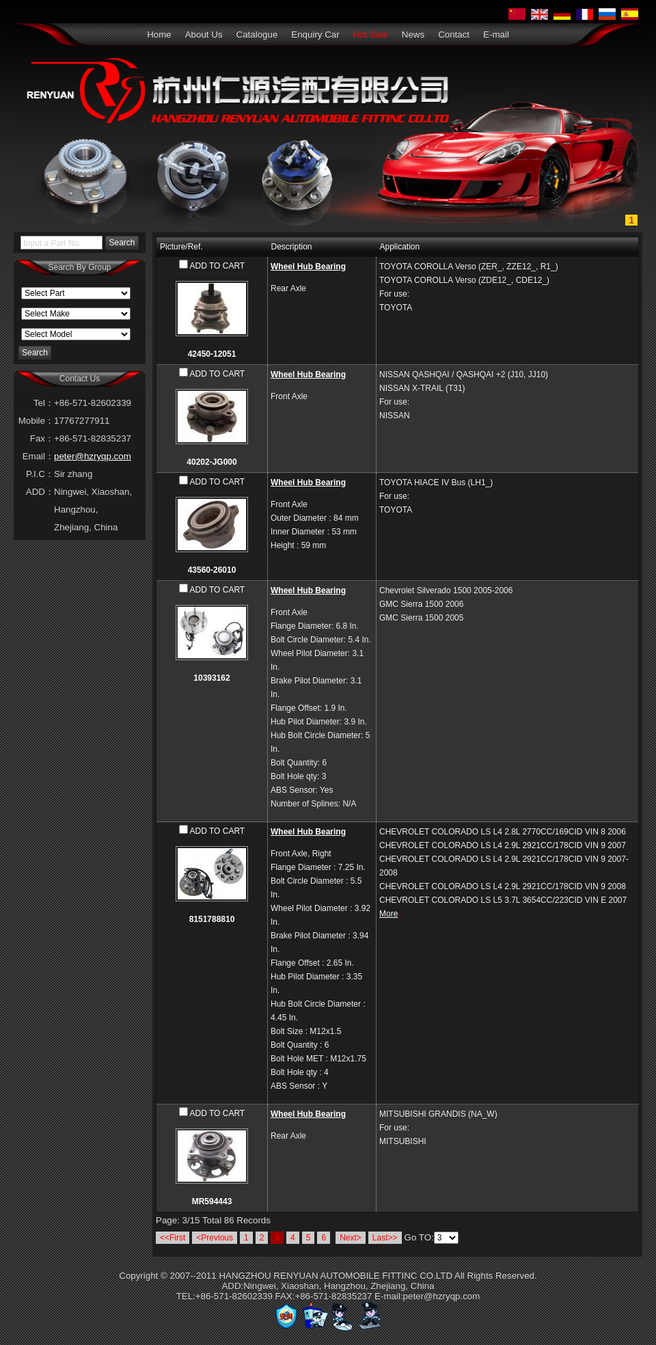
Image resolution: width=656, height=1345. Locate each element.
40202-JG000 (211, 462)
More (388, 914)
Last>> (385, 1237)
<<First (172, 1237)
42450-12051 (212, 354)
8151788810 (212, 919)
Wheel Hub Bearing (308, 266)
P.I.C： (40, 474)
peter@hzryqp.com (92, 456)
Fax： (42, 438)
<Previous (214, 1237)
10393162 (211, 678)
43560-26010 (212, 570)
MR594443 (212, 1201)
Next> (350, 1237)
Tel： (43, 403)
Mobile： (36, 421)
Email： (38, 456)
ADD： (40, 492)
